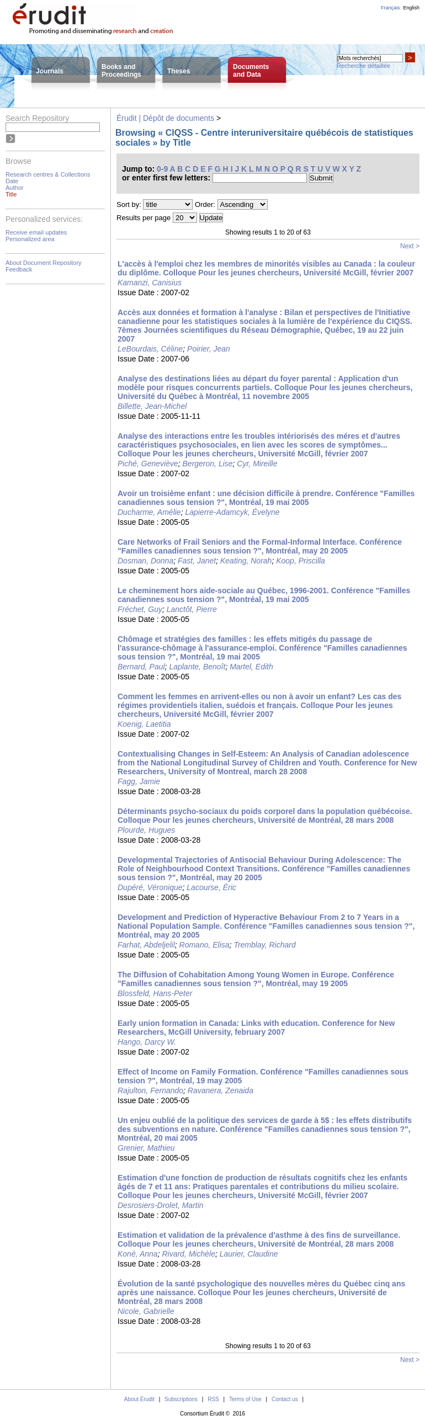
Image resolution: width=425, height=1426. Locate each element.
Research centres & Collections (48, 174)
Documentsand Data (251, 70)
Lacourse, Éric (211, 887)
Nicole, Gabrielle (146, 1311)
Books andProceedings (121, 70)
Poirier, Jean (208, 348)
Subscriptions (181, 1399)
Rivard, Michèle (188, 1253)
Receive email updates (36, 232)
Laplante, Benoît (197, 666)
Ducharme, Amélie (149, 512)
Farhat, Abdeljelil (146, 944)
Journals (49, 71)
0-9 (162, 168)
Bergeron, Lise (208, 463)
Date (12, 181)
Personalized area (30, 239)
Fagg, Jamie (139, 781)
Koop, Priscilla (300, 560)
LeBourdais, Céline (150, 348)
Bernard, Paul (141, 666)
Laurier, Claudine (249, 1253)
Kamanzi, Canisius (150, 282)
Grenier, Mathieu (146, 1147)
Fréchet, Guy (140, 609)
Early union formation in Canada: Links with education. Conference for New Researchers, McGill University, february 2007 (256, 1027)
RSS (213, 1399)
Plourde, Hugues (146, 830)
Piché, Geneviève (148, 463)
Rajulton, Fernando (150, 1090)
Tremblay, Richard (264, 944)
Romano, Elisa (204, 944)
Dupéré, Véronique (150, 887)
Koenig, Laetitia (144, 724)
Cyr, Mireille (257, 463)
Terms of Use (245, 1399)
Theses (178, 71)
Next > (409, 246)
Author (14, 187)
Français (390, 7)
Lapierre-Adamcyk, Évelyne (232, 512)
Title (11, 194)
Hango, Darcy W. (147, 1041)
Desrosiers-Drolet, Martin (161, 1205)
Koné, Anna (138, 1253)
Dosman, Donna (145, 560)
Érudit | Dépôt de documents (165, 118)
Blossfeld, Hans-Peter (155, 993)
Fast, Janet (197, 560)
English (411, 7)
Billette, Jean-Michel (152, 406)
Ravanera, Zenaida (220, 1090)
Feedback (19, 269)
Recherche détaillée (363, 65)
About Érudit (139, 1399)
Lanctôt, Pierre (192, 609)
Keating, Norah (246, 560)
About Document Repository (44, 262)
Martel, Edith (251, 666)
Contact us (285, 1399)
